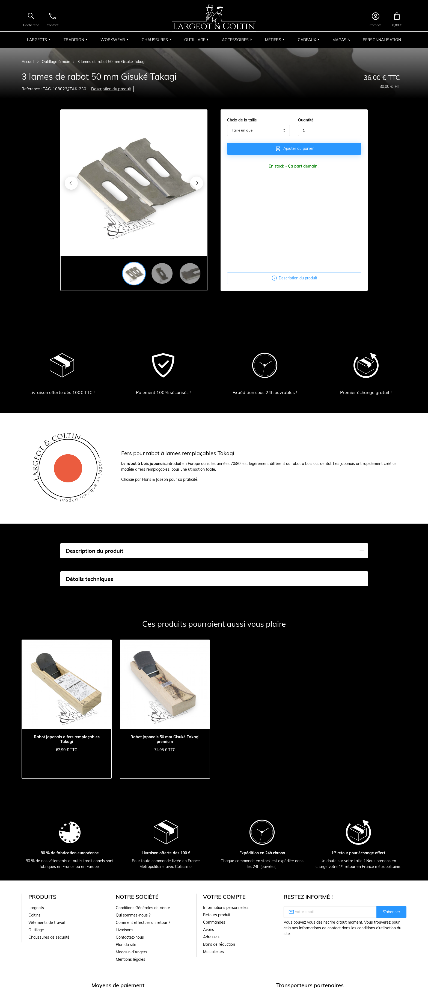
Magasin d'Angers (131, 952)
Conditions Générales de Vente (143, 907)
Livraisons (124, 929)
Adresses (211, 937)
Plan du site (126, 944)
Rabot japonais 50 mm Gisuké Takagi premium (165, 739)
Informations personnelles (225, 907)
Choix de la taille (242, 120)
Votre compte (224, 896)
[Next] (196, 183)
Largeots (36, 907)
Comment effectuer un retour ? (143, 922)
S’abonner (391, 911)
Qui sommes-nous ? (133, 915)
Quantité (306, 120)
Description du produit (111, 88)
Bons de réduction (219, 944)
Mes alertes (213, 951)
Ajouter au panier (294, 148)
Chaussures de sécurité (49, 937)
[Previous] (71, 183)
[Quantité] (329, 130)
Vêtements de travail (46, 922)
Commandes (214, 922)
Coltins (34, 915)
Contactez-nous (130, 937)
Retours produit (216, 914)
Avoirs (208, 929)
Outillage (36, 929)
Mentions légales (130, 959)
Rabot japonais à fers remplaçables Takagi (67, 739)
